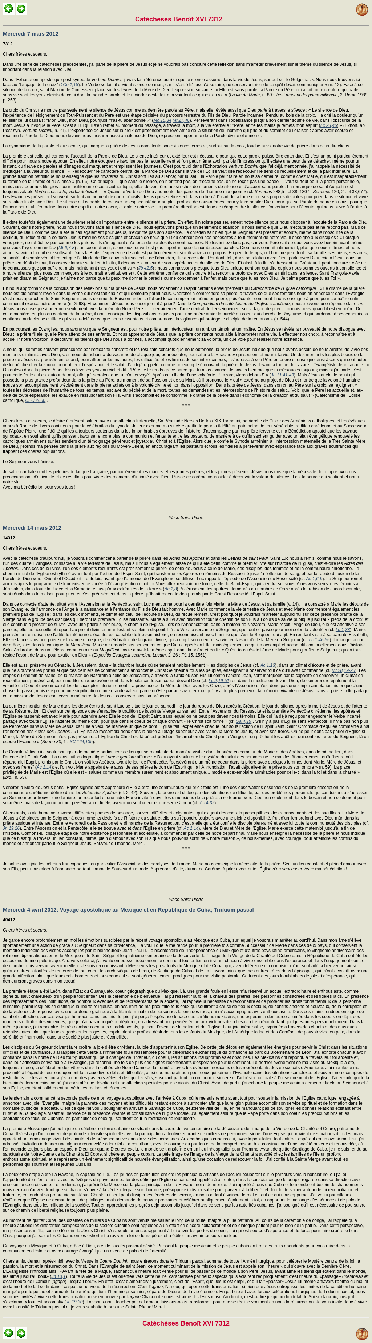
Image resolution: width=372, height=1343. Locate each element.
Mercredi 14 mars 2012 (32, 528)
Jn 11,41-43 (282, 375)
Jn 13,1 (58, 1276)
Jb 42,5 (145, 268)
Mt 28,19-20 (343, 670)
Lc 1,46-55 (319, 639)
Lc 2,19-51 (219, 680)
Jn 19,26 (11, 828)
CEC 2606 (35, 400)
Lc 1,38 (343, 629)
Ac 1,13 (267, 665)
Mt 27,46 (181, 120)
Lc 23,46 (328, 125)
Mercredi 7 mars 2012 (30, 34)
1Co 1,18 (69, 84)
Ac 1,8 (171, 588)
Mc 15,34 (162, 120)
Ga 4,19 (243, 721)
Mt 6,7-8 (66, 247)
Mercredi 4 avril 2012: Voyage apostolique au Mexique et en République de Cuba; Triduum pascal (128, 909)
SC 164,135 (80, 741)
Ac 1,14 (44, 767)
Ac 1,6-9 (314, 578)
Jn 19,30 (74, 1301)
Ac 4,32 (207, 802)
